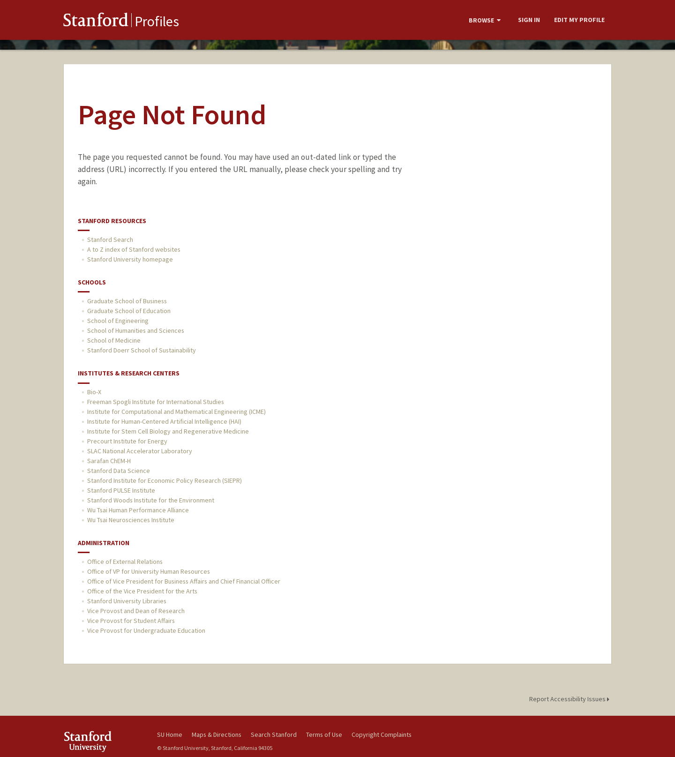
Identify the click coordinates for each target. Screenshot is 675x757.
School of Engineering (118, 320)
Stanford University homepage (130, 259)
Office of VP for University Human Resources (148, 571)
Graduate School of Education (129, 311)
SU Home (169, 734)
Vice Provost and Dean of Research (136, 611)
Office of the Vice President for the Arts (142, 591)
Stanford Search (110, 239)
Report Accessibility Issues (570, 699)
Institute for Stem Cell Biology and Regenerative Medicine (168, 431)
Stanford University (103, 741)
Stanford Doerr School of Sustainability (141, 350)
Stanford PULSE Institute (121, 490)
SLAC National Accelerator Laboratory (139, 451)
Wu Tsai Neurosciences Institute (130, 520)
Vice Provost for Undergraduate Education (146, 630)
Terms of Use (324, 734)
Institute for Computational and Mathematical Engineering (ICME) (176, 411)
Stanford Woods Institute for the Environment (150, 500)
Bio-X (94, 392)
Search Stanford (274, 734)
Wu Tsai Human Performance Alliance (138, 510)
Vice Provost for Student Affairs (131, 620)
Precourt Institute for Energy (127, 441)
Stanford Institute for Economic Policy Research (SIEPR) (164, 480)
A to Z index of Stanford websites (133, 249)
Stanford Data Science (118, 470)
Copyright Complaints (382, 734)
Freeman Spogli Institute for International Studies (155, 401)
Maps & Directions (216, 734)
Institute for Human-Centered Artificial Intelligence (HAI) (164, 421)
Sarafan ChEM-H (109, 461)
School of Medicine (114, 340)
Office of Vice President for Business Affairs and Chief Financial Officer (183, 581)
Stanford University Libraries (126, 601)
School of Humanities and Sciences (135, 330)
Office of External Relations (125, 561)
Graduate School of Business (127, 301)
